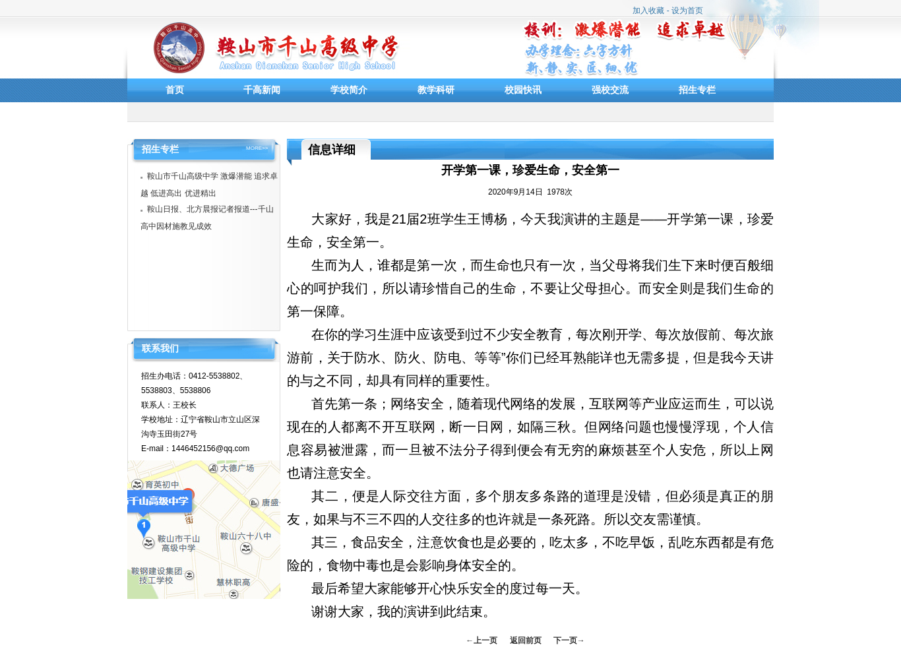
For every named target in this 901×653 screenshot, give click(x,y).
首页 (175, 89)
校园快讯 (523, 89)
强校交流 (610, 89)
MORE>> (257, 148)
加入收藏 (648, 10)
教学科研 (436, 89)
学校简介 (348, 89)
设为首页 (687, 10)
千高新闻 (261, 89)
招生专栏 (697, 89)
